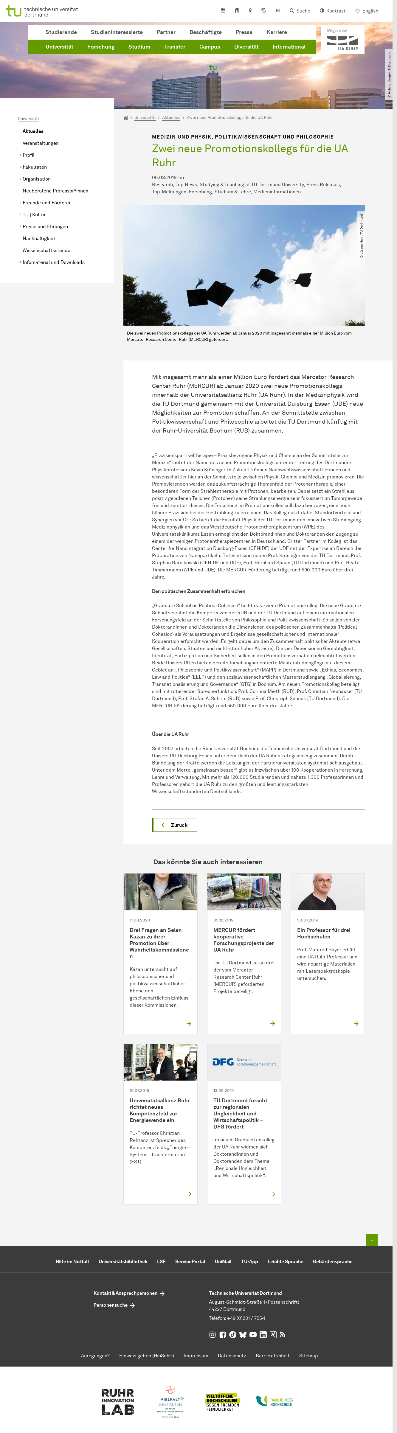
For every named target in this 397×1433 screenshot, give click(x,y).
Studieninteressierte (117, 32)
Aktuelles (33, 131)
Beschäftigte (206, 32)
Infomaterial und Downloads (54, 262)
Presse (244, 32)
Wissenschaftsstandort (48, 250)
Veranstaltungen (41, 143)
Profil (28, 155)
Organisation (37, 179)
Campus (209, 46)
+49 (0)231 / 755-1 (246, 1318)
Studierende (61, 32)
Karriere (277, 32)
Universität (59, 46)
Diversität (246, 46)
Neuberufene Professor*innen (55, 191)
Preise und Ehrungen (45, 226)
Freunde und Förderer (47, 203)
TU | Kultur (34, 214)
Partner (166, 32)
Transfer (174, 46)
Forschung (100, 46)
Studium (139, 46)
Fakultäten (35, 167)
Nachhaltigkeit (39, 238)
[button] (174, 825)
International (289, 46)
